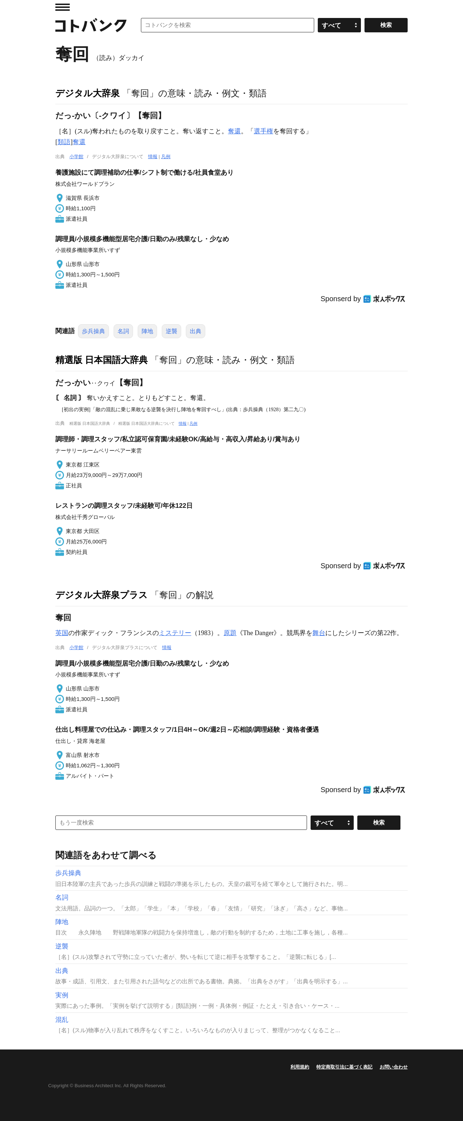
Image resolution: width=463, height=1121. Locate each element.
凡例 (165, 156)
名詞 (123, 331)
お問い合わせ (394, 1067)
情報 (152, 156)
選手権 (263, 131)
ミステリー (175, 633)
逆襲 (171, 331)
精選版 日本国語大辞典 (101, 360)
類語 (64, 142)
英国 (61, 633)
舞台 (318, 633)
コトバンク (91, 25)
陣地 (147, 331)
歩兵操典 (93, 331)
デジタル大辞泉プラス (101, 595)
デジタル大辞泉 (87, 93)
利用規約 (299, 1067)
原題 (230, 633)
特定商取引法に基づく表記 (344, 1067)
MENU (62, 7)
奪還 (234, 131)
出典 (195, 331)
